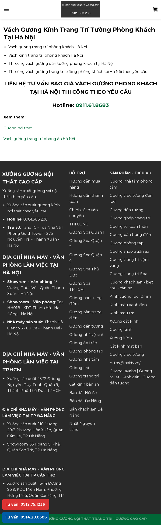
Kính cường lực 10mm (130, 296)
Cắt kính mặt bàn (126, 346)
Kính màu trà (122, 313)
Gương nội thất (18, 128)
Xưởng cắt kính (124, 321)
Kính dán (131, 377)
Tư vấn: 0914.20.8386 (26, 517)
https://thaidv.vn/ (125, 363)
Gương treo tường (127, 354)
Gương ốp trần (83, 343)
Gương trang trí (84, 376)
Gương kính (121, 329)
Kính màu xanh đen (128, 305)
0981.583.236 (35, 219)
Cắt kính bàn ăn (84, 384)
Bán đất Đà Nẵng (85, 401)
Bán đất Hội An (83, 392)
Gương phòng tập (86, 351)
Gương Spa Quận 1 (86, 232)
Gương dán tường (86, 326)
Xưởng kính (121, 338)
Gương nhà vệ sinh (86, 334)
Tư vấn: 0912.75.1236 (25, 504)
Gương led (79, 368)
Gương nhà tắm (84, 359)
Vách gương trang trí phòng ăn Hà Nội (39, 139)
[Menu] (6, 9)
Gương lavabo (123, 371)
